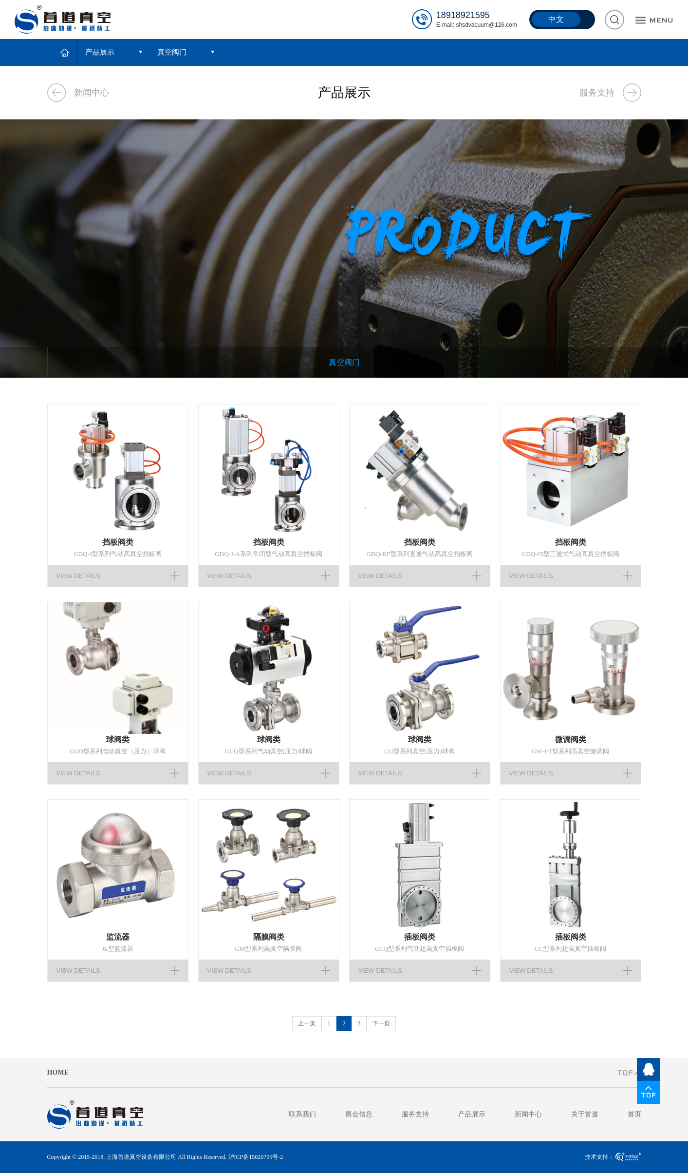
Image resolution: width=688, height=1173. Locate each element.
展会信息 (358, 1114)
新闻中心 (91, 92)
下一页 (381, 1023)
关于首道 (584, 1114)
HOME (58, 1072)
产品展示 (471, 1114)
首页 (634, 1114)
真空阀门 (344, 362)
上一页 (307, 1023)
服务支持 (596, 92)
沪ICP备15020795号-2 (255, 1157)
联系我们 (302, 1114)
